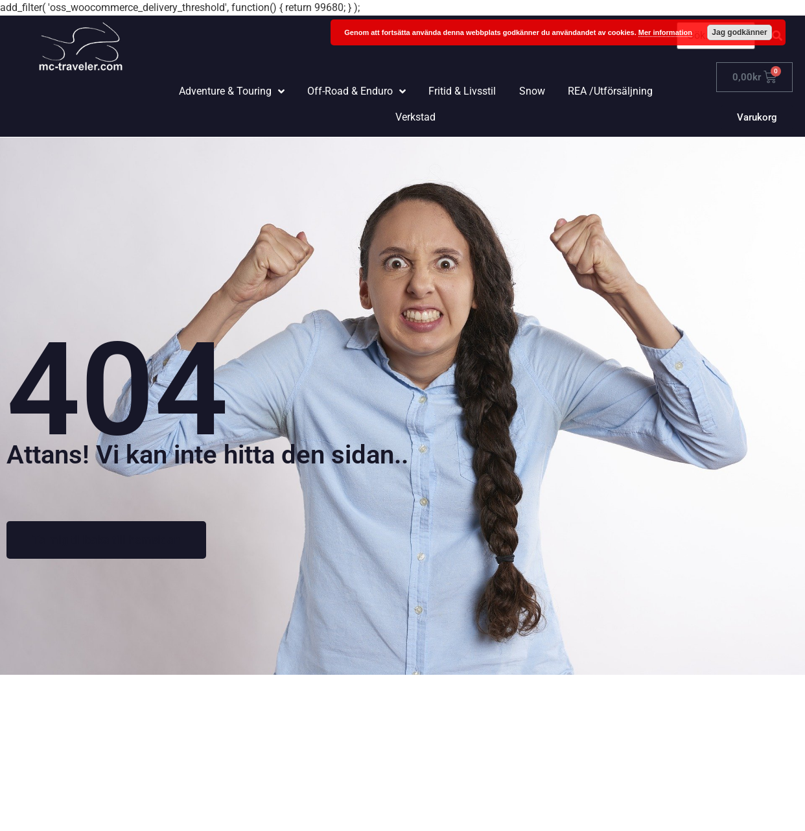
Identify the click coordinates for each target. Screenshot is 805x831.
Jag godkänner (739, 32)
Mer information (665, 32)
